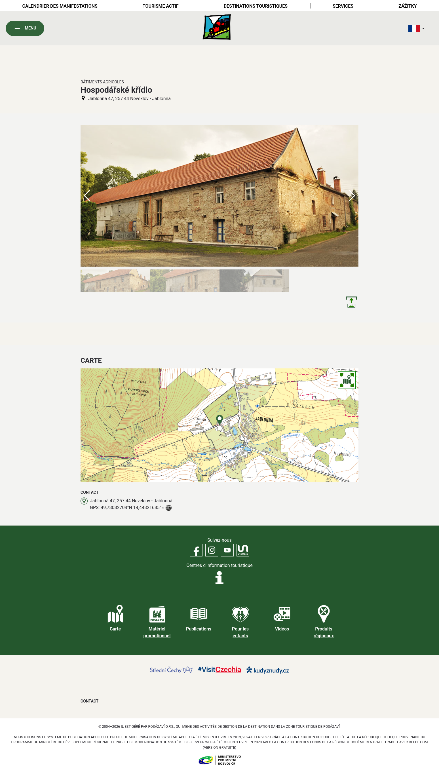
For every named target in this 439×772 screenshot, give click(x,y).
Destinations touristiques (256, 6)
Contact (89, 701)
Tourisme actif (161, 6)
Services (343, 6)
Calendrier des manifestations (60, 6)
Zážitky (407, 6)
